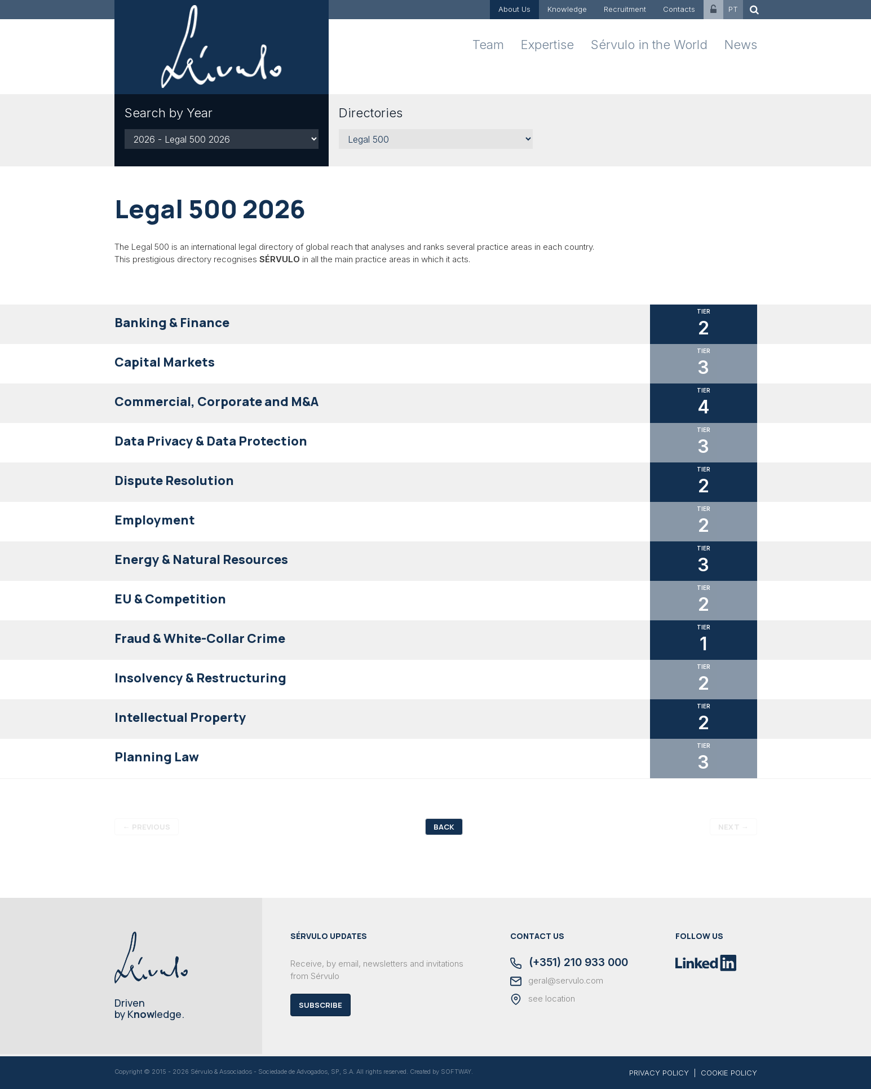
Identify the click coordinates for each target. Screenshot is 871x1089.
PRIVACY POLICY (659, 1072)
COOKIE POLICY (729, 1072)
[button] (435, 324)
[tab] (435, 324)
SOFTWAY (456, 1071)
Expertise (547, 44)
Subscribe (320, 1005)
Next (733, 827)
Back (444, 827)
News (740, 44)
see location (542, 999)
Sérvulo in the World (649, 44)
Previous (146, 827)
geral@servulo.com (556, 981)
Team (488, 44)
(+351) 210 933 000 (569, 963)
